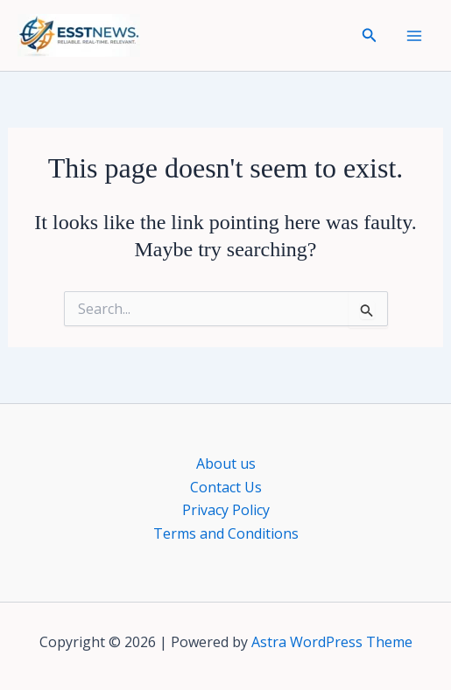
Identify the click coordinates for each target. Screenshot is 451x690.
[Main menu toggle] (414, 36)
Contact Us (226, 487)
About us (226, 463)
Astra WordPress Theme (331, 642)
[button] (369, 35)
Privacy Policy (226, 509)
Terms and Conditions (226, 533)
